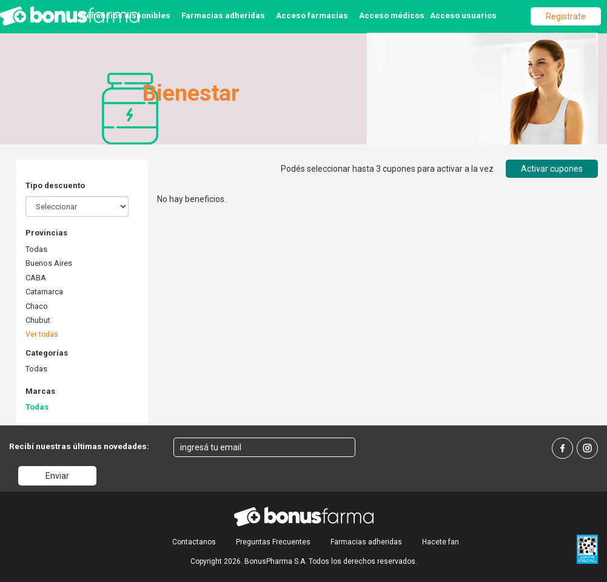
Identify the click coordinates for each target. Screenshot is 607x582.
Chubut (37, 320)
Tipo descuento (55, 185)
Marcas (40, 391)
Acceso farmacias (312, 15)
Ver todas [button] (41, 334)
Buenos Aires (48, 263)
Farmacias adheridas (223, 15)
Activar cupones (552, 169)
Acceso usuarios (463, 15)
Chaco (36, 306)
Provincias (46, 232)
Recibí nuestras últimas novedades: (79, 446)
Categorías (46, 352)
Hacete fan (440, 542)
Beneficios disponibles (125, 15)
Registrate (566, 16)
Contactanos (194, 542)
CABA (35, 277)
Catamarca (44, 291)
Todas (36, 249)
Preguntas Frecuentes (273, 542)
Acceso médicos (391, 15)
